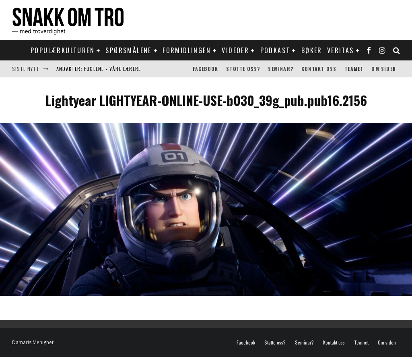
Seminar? (280, 68)
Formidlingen (187, 50)
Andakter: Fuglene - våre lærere (98, 68)
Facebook (205, 68)
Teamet (353, 68)
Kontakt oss (318, 68)
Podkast (275, 50)
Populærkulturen (63, 50)
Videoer (235, 50)
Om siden (383, 68)
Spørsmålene (128, 50)
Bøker (311, 50)
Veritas (340, 50)
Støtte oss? (243, 68)
